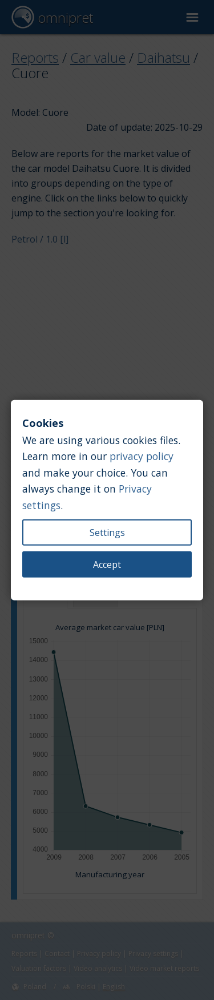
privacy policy (141, 456)
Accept (107, 564)
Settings (107, 532)
